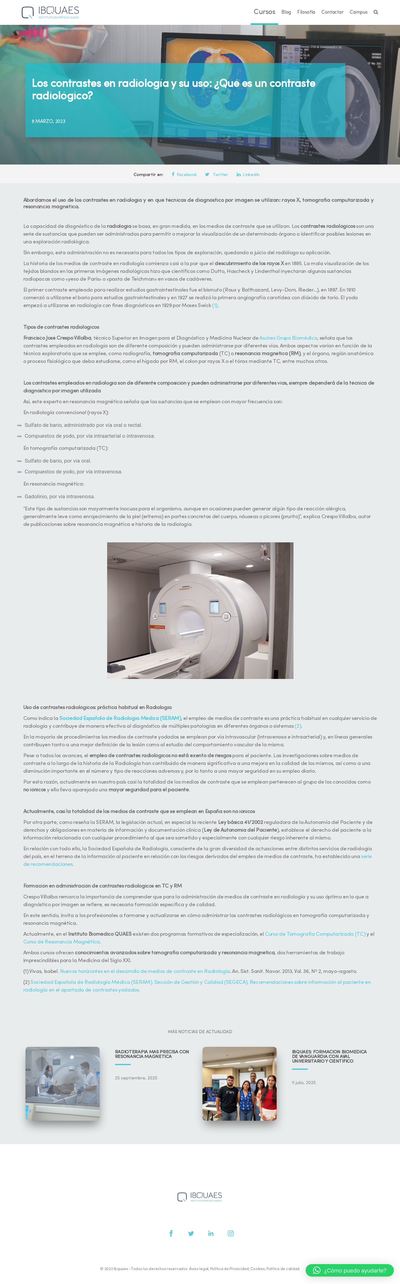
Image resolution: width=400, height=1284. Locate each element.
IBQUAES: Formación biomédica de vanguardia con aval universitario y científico (329, 1057)
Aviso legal (198, 1269)
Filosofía (306, 12)
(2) (298, 726)
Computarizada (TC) (340, 934)
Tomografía (301, 934)
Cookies (257, 1269)
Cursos (264, 12)
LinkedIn (248, 175)
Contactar (332, 12)
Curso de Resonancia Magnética (61, 942)
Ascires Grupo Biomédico (288, 338)
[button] (350, 1270)
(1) (214, 305)
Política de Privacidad (229, 1269)
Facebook (184, 175)
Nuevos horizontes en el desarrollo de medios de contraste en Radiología (145, 971)
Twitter (216, 175)
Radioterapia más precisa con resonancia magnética (152, 1054)
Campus (358, 12)
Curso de (276, 934)
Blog (286, 12)
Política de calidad (282, 1269)
